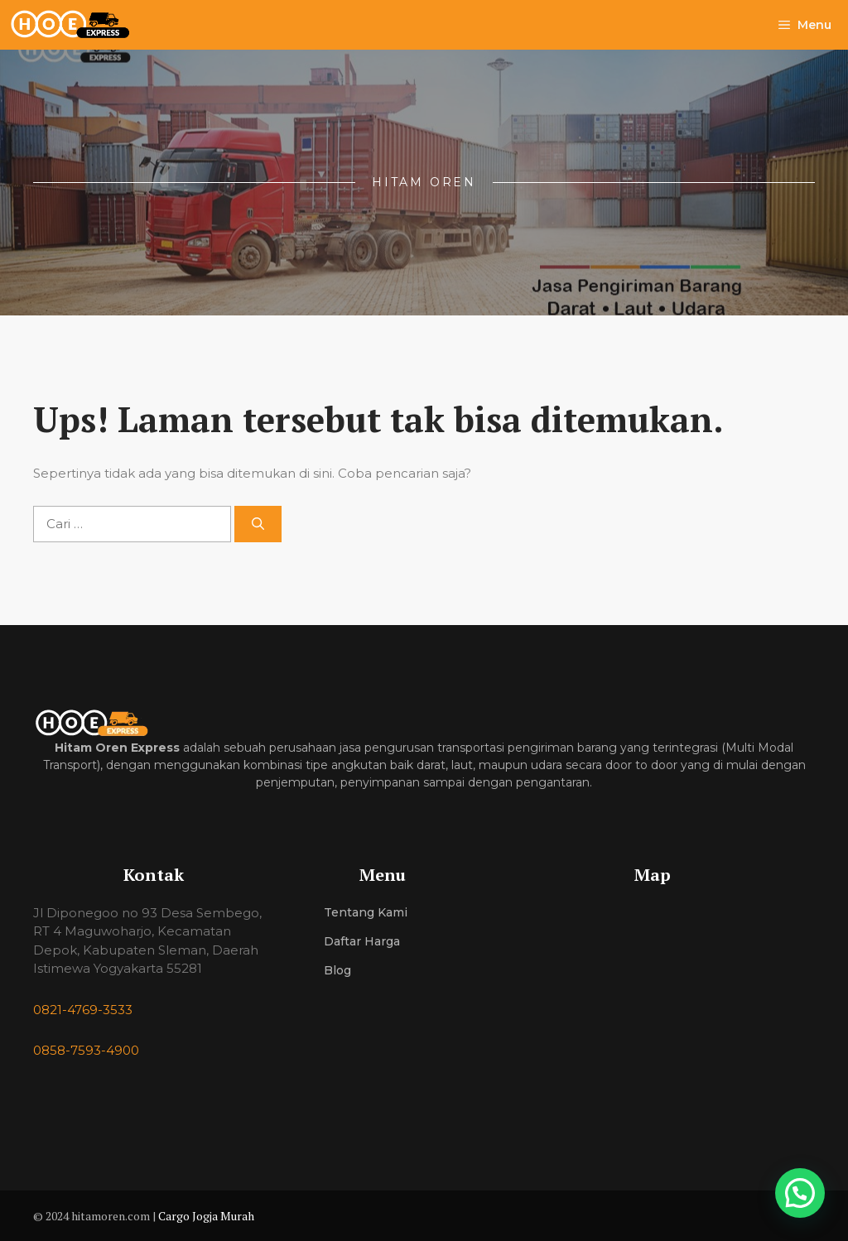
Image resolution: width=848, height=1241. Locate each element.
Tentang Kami (365, 912)
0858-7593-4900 (86, 1050)
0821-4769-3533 (82, 1009)
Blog (337, 970)
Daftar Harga (362, 941)
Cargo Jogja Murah (206, 1216)
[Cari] (258, 524)
